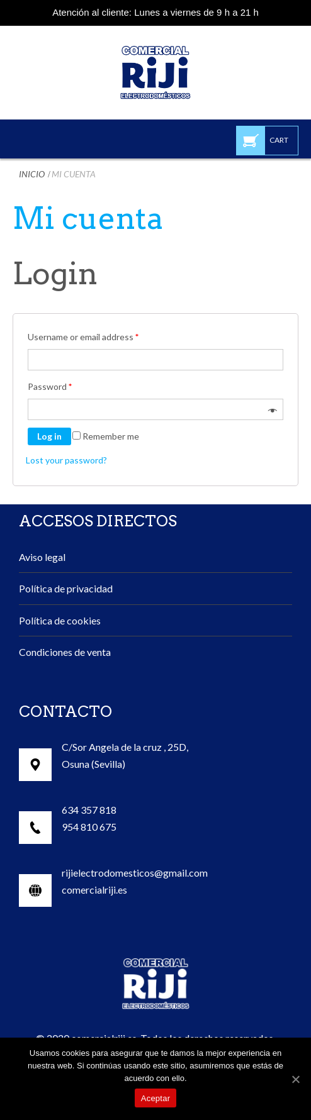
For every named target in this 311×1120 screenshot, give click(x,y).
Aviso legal (42, 557)
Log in (49, 436)
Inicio (32, 174)
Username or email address (83, 336)
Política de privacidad (66, 588)
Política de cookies (60, 620)
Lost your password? (66, 460)
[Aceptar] (295, 1079)
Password (50, 386)
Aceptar (156, 1098)
